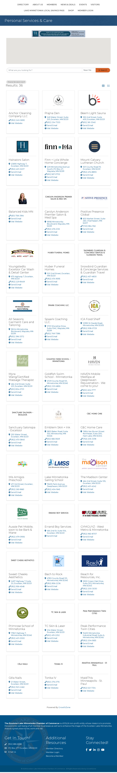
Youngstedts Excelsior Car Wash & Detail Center (21, 270)
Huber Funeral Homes (55, 269)
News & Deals (58, 5)
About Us (28, 5)
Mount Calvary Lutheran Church (92, 162)
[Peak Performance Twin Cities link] (94, 613)
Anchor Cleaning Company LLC (20, 115)
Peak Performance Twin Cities (93, 628)
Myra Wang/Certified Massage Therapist (21, 377)
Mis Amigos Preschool (16, 479)
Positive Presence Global (92, 214)
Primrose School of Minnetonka (21, 628)
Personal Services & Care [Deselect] (16, 83)
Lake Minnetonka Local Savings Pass (50, 11)
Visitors (21, 11)
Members (42, 5)
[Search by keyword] (44, 71)
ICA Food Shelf (90, 320)
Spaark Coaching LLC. (56, 321)
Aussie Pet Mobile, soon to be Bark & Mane (21, 530)
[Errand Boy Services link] (58, 514)
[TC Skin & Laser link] (58, 613)
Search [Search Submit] (103, 71)
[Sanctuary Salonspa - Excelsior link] (22, 414)
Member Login (92, 11)
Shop (77, 11)
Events (73, 5)
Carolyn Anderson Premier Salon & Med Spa (57, 215)
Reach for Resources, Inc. (90, 576)
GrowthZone (64, 708)
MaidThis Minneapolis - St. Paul (91, 681)
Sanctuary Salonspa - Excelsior (22, 430)
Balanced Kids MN (21, 212)
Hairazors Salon (19, 160)
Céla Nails (15, 678)
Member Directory (54, 749)
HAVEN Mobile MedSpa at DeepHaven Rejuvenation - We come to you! (93, 380)
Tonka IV (50, 678)
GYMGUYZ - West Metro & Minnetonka (94, 529)
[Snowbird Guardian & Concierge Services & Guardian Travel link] (94, 253)
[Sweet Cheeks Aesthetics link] (22, 561)
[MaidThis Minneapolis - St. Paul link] (94, 665)
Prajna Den (52, 114)
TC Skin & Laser (55, 626)
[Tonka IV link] (58, 665)
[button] (56, 55)
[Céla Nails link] (22, 665)
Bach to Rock (53, 575)
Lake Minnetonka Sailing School (56, 479)
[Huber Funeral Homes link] (58, 253)
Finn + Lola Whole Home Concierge (57, 162)
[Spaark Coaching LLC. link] (58, 306)
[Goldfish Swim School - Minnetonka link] (58, 361)
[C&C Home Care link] (94, 414)
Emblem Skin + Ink (57, 428)
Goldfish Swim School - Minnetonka (58, 376)
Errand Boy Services (58, 527)
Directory (13, 5)
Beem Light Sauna (93, 114)
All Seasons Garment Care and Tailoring (21, 323)
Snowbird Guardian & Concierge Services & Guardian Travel (94, 270)
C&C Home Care (91, 428)
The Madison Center (94, 478)
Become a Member (54, 757)
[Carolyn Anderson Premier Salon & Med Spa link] (58, 198)
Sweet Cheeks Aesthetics (18, 576)
